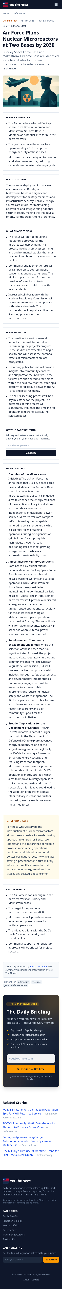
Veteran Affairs (11, 1225)
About (26, 1279)
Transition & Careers (14, 1234)
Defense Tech (20, 13)
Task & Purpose (38, 966)
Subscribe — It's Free (31, 1069)
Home (6, 13)
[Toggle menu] (56, 4)
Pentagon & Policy (12, 1220)
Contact (35, 1279)
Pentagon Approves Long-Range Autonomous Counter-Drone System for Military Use (27, 1141)
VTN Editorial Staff (16, 25)
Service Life (9, 1239)
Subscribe (30, 452)
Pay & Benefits (10, 1216)
